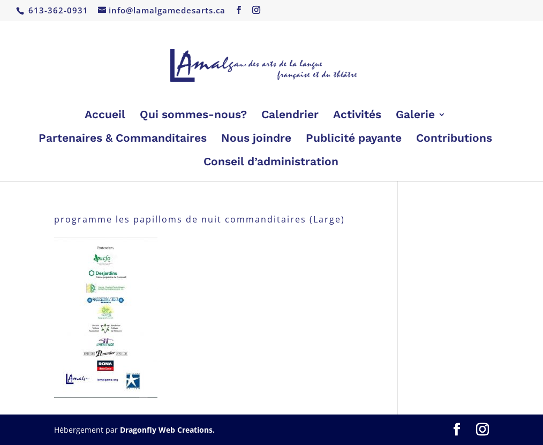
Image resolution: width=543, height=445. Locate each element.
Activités (357, 116)
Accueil (105, 116)
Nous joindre (256, 139)
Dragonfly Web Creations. (167, 430)
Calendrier (290, 116)
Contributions (454, 139)
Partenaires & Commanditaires (123, 139)
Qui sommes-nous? (193, 116)
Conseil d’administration (270, 163)
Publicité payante (354, 139)
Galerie (415, 116)
